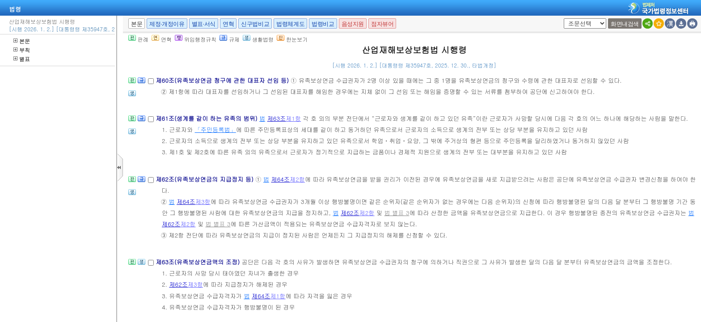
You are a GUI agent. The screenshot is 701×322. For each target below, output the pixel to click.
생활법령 (258, 39)
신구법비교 (255, 24)
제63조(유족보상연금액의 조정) (198, 262)
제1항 (293, 118)
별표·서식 (203, 24)
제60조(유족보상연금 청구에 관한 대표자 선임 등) (223, 80)
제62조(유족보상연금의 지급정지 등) (205, 179)
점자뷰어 (382, 24)
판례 (138, 39)
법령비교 (323, 24)
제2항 (297, 179)
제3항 (203, 201)
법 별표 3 (396, 212)
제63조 (276, 118)
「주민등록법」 (215, 129)
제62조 (350, 212)
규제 (230, 39)
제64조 (280, 179)
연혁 (228, 24)
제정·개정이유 (166, 24)
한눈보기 (292, 39)
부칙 (21, 50)
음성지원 (353, 24)
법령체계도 (290, 24)
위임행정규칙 (195, 39)
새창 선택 (562, 18)
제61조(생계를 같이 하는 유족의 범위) (207, 118)
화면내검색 (625, 24)
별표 (21, 59)
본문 (21, 41)
